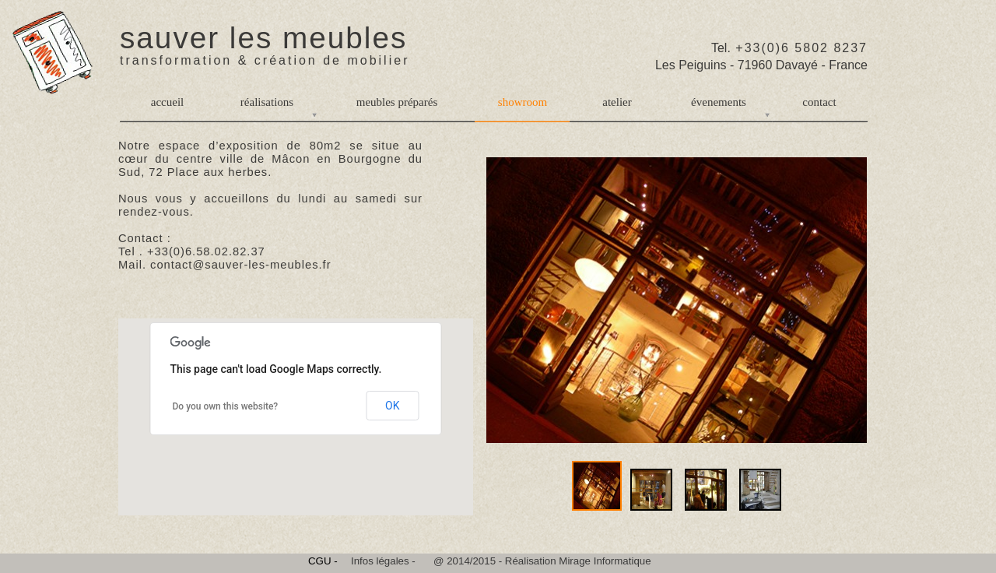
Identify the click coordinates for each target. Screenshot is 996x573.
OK (392, 405)
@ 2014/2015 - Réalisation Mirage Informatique (542, 561)
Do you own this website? (226, 406)
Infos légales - (383, 561)
